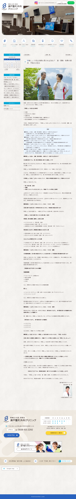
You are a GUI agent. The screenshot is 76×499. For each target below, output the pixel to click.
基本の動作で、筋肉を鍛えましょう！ (13, 97)
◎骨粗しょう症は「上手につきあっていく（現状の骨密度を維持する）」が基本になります (48, 135)
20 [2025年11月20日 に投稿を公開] (12, 65)
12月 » (18, 69)
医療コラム (6, 105)
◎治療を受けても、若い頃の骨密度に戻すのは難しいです (40, 133)
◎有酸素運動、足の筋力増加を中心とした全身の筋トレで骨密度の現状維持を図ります (47, 142)
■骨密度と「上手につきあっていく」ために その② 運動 (38, 140)
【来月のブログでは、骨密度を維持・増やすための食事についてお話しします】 (43, 153)
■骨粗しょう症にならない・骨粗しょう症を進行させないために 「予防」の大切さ (44, 149)
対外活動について (8, 108)
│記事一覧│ (48, 54)
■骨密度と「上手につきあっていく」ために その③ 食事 (38, 144)
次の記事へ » (69, 54)
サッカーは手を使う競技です (11, 90)
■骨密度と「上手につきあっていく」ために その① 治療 (38, 137)
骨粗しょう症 (38, 104)
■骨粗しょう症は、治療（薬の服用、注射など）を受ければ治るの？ (41, 132)
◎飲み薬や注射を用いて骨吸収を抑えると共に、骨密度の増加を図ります (44, 139)
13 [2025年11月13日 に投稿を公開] (12, 64)
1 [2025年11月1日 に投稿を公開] (16, 61)
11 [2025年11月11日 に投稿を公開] (7, 64)
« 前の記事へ (27, 54)
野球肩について (8, 82)
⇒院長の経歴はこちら (66, 397)
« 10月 (6, 69)
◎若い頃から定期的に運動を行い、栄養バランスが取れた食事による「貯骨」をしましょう (48, 151)
